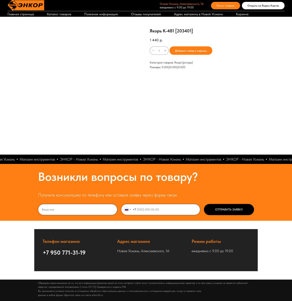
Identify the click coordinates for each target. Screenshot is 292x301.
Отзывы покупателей (146, 14)
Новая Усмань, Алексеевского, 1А (182, 4)
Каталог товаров (59, 14)
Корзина (242, 14)
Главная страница (20, 14)
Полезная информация (101, 14)
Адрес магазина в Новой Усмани (198, 14)
